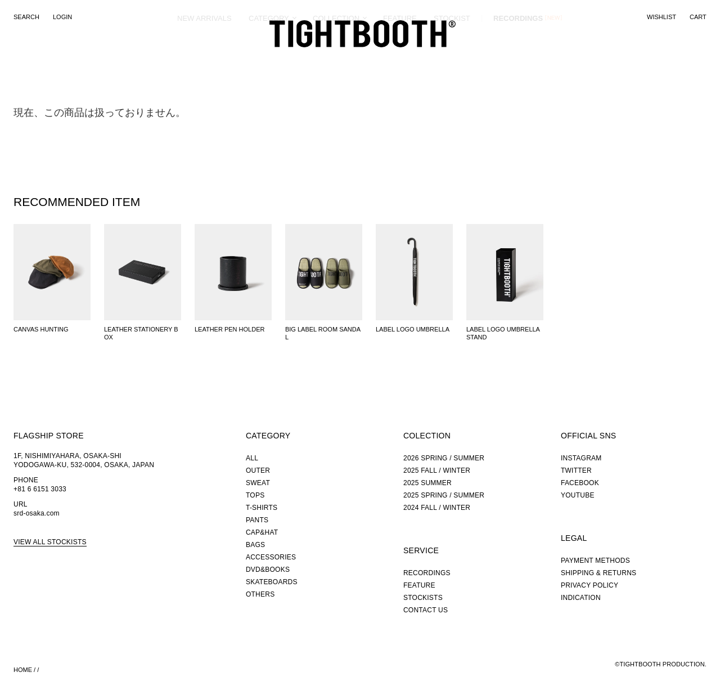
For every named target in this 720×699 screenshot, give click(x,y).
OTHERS (260, 594)
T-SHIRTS (261, 508)
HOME (23, 669)
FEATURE (400, 58)
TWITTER (576, 470)
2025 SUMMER (427, 483)
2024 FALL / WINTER (436, 508)
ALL (252, 458)
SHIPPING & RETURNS (598, 573)
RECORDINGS (518, 58)
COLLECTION (336, 58)
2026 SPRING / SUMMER (443, 458)
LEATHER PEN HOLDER (230, 329)
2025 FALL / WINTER (436, 470)
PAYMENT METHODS (595, 560)
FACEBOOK (580, 483)
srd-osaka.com (37, 513)
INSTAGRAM (581, 458)
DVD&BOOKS (268, 569)
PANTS (257, 520)
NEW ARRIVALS (204, 58)
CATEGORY (269, 58)
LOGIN (62, 17)
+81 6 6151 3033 (40, 489)
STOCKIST (452, 58)
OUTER (258, 470)
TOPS (255, 495)
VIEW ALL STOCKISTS (50, 542)
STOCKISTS (423, 598)
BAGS (255, 545)
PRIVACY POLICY (589, 585)
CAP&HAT (262, 532)
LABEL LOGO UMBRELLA (412, 329)
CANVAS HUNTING (41, 329)
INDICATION (581, 598)
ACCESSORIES (271, 557)
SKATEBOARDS (272, 582)
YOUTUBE (578, 495)
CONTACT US (425, 610)
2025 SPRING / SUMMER (443, 495)
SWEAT (258, 483)
